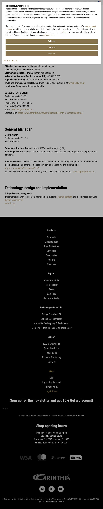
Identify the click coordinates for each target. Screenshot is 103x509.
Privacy (7, 60)
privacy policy (48, 35)
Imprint (14, 60)
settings (65, 32)
